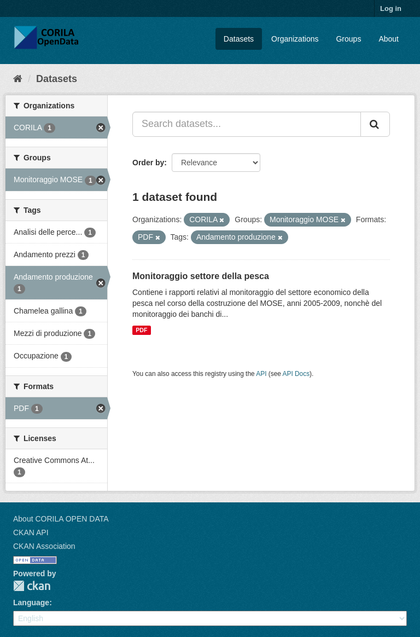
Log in (390, 8)
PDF (141, 330)
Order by (148, 162)
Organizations (294, 38)
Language (31, 602)
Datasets (239, 38)
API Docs (296, 374)
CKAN (31, 586)
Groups (348, 38)
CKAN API (31, 532)
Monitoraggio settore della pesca (200, 276)
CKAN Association (44, 546)
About (388, 38)
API (261, 374)
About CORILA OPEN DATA (61, 518)
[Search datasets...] (246, 124)
